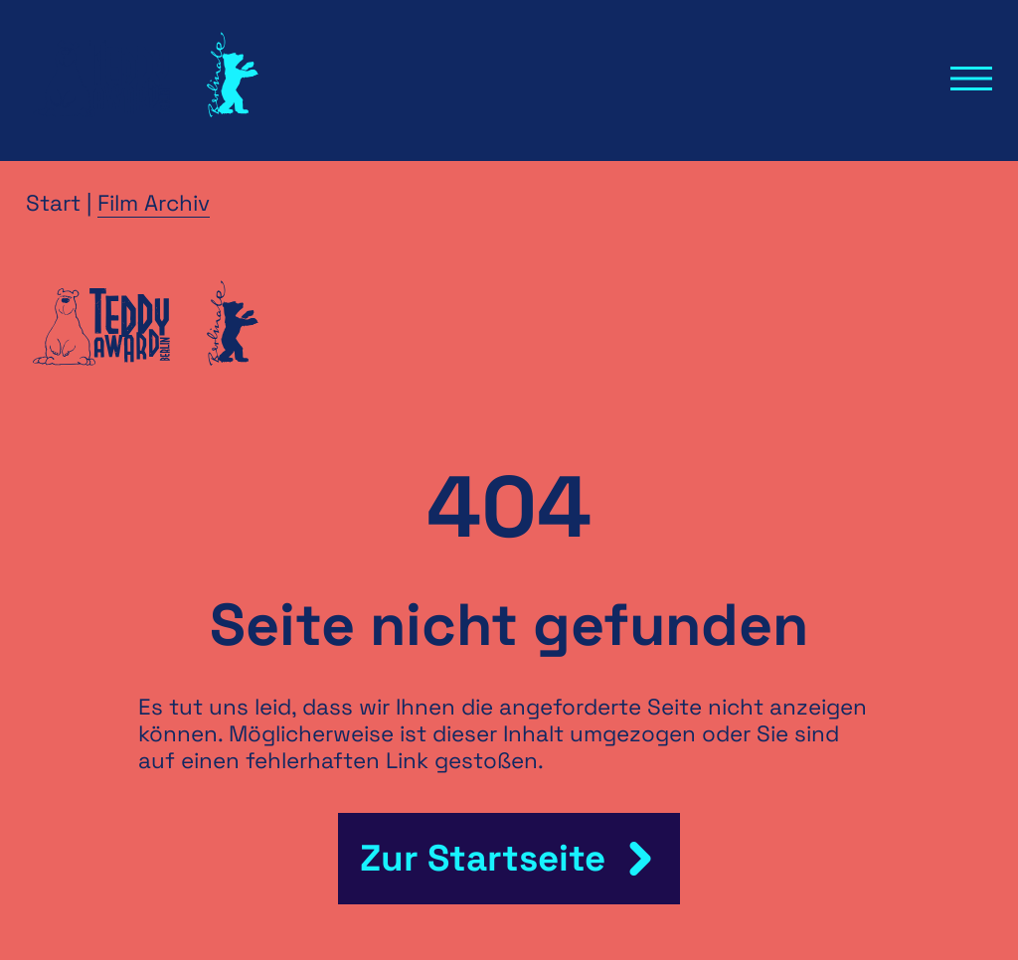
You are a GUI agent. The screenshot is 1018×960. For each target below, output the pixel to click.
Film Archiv (153, 203)
